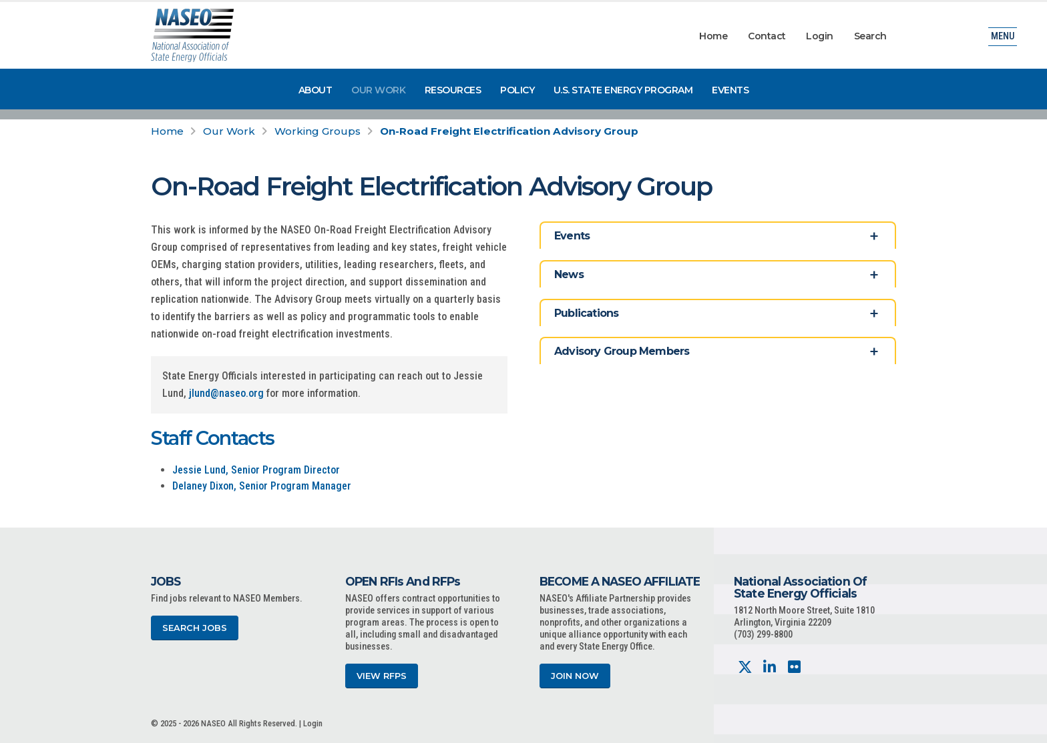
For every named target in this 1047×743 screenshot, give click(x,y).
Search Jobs (194, 628)
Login (819, 36)
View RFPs (382, 676)
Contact (767, 36)
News (569, 274)
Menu (1002, 36)
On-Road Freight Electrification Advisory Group (509, 131)
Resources (453, 90)
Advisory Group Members (621, 351)
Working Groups (317, 131)
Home (713, 36)
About (315, 90)
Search (870, 36)
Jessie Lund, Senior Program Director (256, 470)
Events (730, 90)
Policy (517, 90)
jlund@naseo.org (226, 393)
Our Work (378, 90)
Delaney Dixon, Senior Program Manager (261, 486)
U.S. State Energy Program (623, 90)
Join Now (575, 676)
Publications (586, 313)
